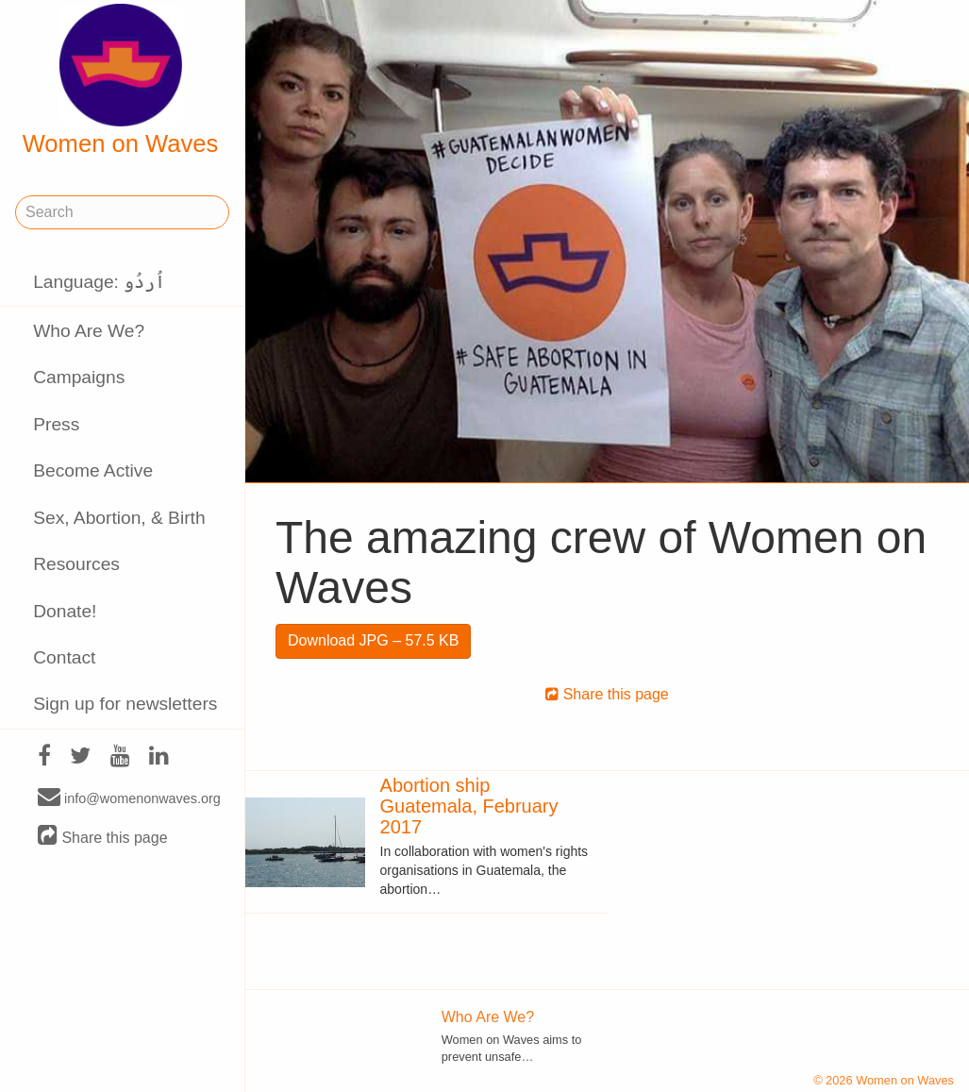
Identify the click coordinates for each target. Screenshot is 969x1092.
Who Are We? (88, 331)
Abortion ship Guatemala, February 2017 (469, 806)
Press (56, 424)
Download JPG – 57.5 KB (373, 640)
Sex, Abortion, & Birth (119, 518)
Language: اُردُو (99, 282)
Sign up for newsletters (125, 704)
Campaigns (79, 377)
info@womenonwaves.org (129, 797)
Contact (64, 657)
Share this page (103, 837)
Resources (76, 564)
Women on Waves (121, 80)
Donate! (64, 611)
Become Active (93, 470)
